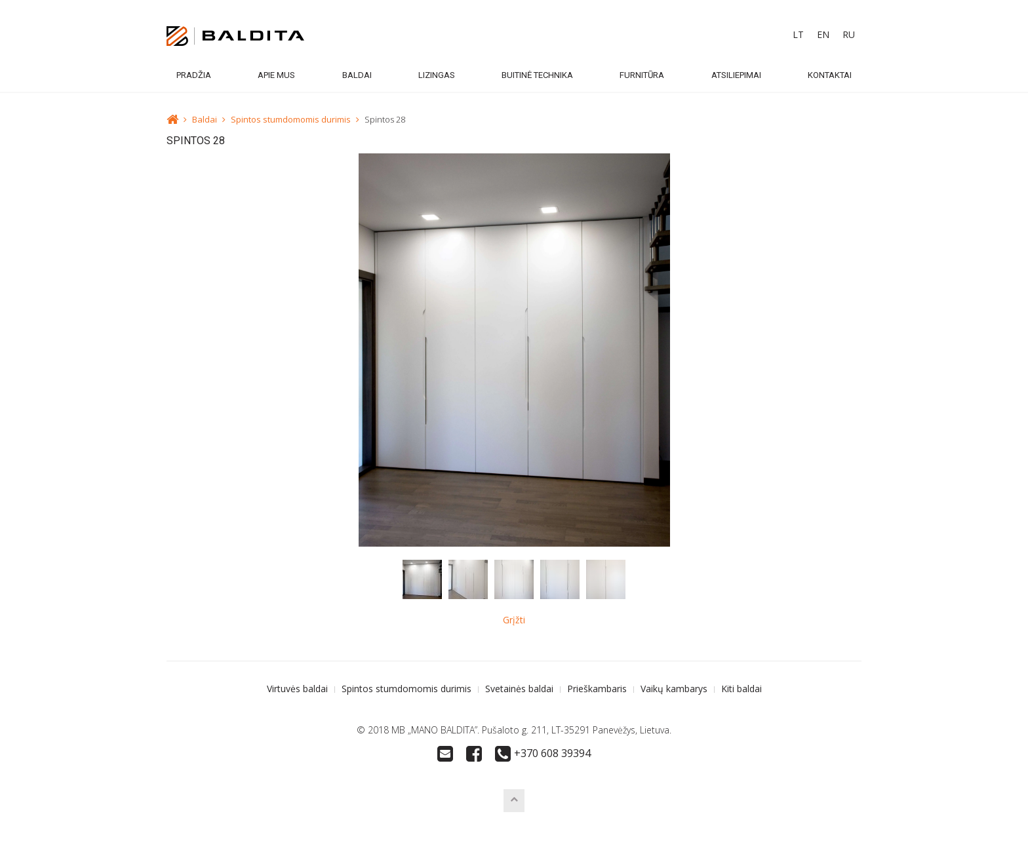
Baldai (357, 75)
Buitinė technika (537, 75)
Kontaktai (830, 75)
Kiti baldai (741, 688)
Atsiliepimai (736, 75)
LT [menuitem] (798, 34)
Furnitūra (642, 75)
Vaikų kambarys (674, 688)
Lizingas (436, 75)
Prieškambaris (597, 688)
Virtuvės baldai (297, 688)
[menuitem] (798, 34)
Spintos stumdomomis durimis (291, 119)
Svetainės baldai (519, 688)
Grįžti (514, 620)
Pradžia (193, 75)
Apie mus (276, 75)
